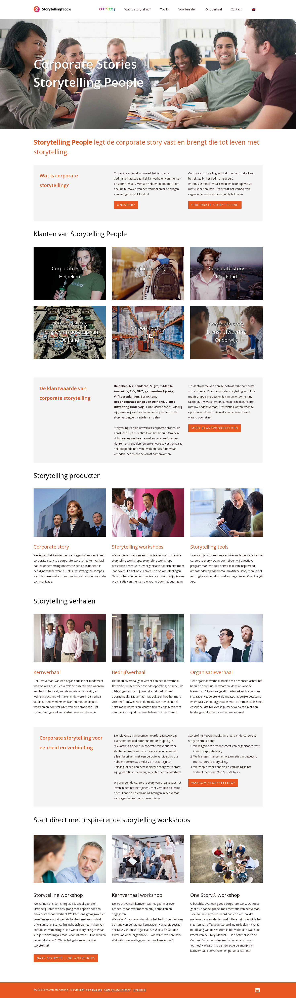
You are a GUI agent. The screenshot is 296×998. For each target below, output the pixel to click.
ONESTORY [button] (126, 205)
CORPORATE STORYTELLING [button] (215, 205)
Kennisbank (139, 990)
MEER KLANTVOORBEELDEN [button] (214, 428)
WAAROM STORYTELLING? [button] (213, 783)
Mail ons (97, 990)
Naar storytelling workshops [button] (66, 958)
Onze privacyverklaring (117, 990)
